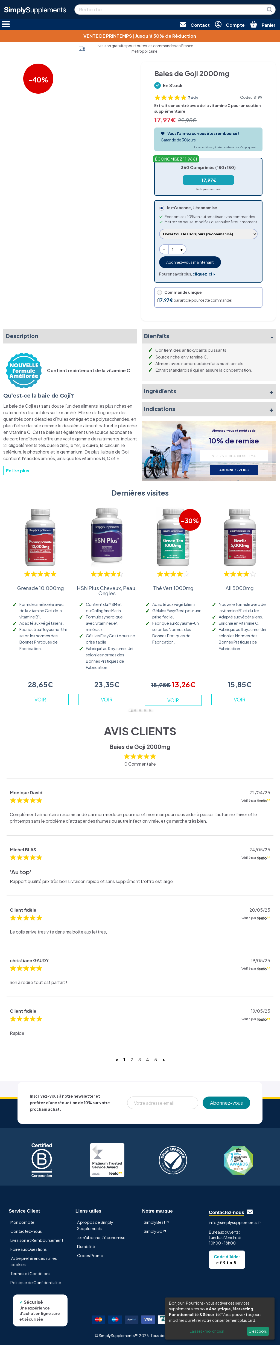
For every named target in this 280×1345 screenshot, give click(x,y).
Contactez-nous (26, 1231)
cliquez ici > (203, 274)
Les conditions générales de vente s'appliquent (225, 147)
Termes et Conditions (30, 1273)
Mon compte (22, 1222)
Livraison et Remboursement (36, 1240)
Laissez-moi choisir (207, 1331)
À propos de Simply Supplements (95, 1225)
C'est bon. (258, 1331)
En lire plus (17, 470)
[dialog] (220, 1318)
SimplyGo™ (155, 1231)
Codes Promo (90, 1255)
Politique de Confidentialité (35, 1282)
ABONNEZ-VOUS (234, 470)
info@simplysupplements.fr (235, 1222)
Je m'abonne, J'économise (101, 1237)
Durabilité (86, 1246)
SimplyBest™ (156, 1222)
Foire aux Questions (28, 1249)
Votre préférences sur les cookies (33, 1261)
